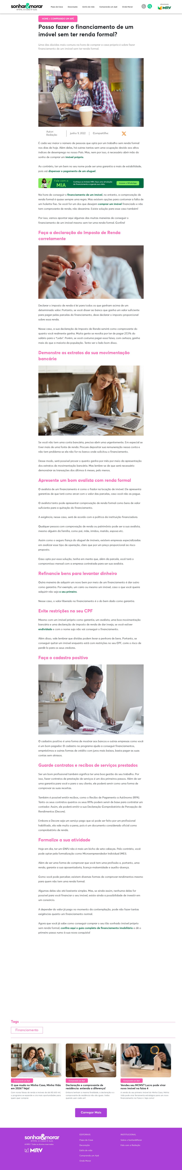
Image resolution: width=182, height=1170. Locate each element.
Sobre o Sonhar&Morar (131, 1140)
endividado (45, 629)
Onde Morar (127, 7)
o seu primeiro (68, 592)
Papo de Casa (57, 7)
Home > (46, 19)
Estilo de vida (88, 7)
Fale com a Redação (130, 1145)
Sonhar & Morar (27, 4)
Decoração (73, 7)
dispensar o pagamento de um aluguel (71, 171)
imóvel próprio (74, 157)
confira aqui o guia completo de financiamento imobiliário (97, 928)
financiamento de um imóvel (84, 195)
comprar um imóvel (110, 204)
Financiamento (26, 1030)
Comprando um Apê (108, 7)
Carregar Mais (91, 1112)
